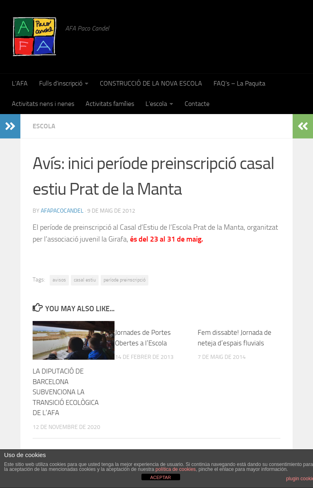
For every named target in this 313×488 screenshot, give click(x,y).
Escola (44, 126)
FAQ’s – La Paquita (239, 83)
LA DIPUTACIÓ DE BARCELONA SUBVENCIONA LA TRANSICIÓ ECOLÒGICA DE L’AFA (66, 392)
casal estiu (85, 280)
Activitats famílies (110, 104)
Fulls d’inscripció (60, 83)
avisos (59, 280)
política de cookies (176, 469)
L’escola (156, 104)
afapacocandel (62, 210)
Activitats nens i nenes (43, 104)
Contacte (197, 104)
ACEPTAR (160, 477)
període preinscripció (124, 280)
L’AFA (20, 83)
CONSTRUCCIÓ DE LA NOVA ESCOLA (151, 83)
